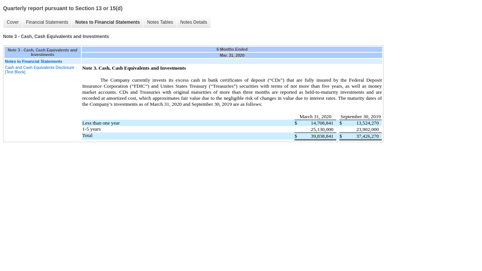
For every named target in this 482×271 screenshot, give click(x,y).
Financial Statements (47, 22)
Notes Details (193, 22)
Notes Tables (160, 22)
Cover (13, 22)
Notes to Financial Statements (107, 22)
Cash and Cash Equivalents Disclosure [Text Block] (39, 69)
